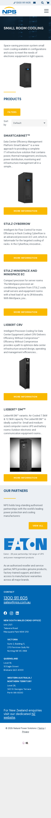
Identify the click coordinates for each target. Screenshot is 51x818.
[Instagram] (11, 613)
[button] (42, 2)
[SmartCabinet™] (25, 172)
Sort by (6, 123)
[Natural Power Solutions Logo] (9, 11)
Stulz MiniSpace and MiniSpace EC (20, 272)
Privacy (25, 732)
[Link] (34, 2)
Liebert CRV (13, 325)
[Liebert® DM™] (25, 439)
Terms (41, 728)
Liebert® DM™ (14, 410)
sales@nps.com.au (17, 602)
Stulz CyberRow (17, 224)
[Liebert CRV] (25, 358)
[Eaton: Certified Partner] (25, 544)
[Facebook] (5, 613)
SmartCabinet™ (17, 136)
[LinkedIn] (17, 613)
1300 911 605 (16, 598)
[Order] (29, 123)
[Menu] (46, 11)
